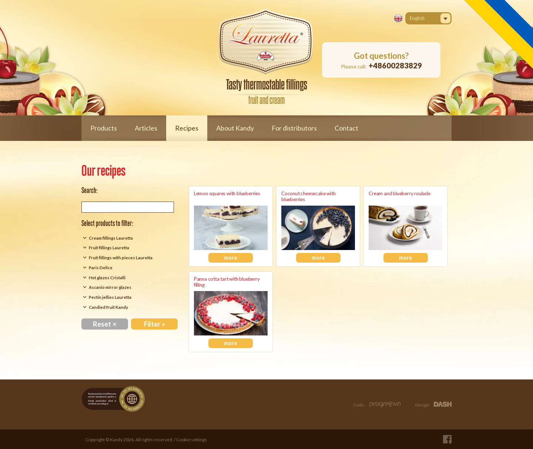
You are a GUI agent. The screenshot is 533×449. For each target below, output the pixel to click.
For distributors (294, 128)
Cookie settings (191, 439)
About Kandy (235, 128)
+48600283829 (395, 65)
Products (103, 128)
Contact (346, 128)
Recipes (186, 128)
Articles (146, 128)
